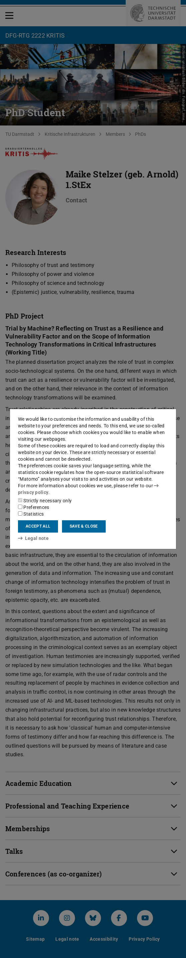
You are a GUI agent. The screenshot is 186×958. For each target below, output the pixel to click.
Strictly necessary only (45, 500)
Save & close (84, 526)
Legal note (33, 538)
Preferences (33, 507)
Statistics (31, 514)
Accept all (38, 526)
